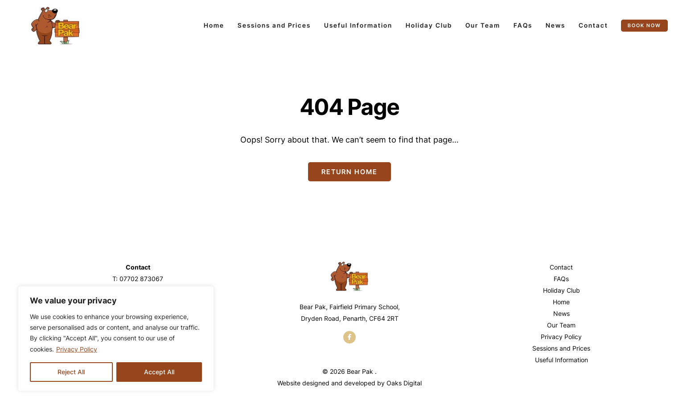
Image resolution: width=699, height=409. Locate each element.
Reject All (71, 372)
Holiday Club (429, 25)
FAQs (523, 25)
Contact (593, 25)
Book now (644, 25)
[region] (116, 338)
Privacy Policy (76, 349)
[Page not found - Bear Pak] (55, 26)
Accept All (159, 372)
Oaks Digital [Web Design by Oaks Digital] (404, 383)
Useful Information (358, 25)
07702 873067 (141, 278)
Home (214, 25)
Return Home (349, 172)
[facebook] (349, 337)
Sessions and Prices (274, 25)
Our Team (482, 25)
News (555, 25)
